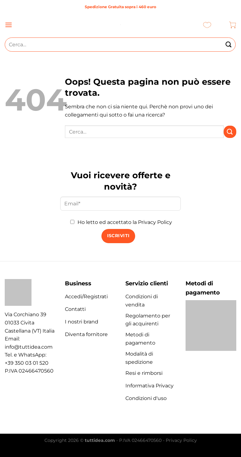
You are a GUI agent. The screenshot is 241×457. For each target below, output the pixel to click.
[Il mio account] (220, 25)
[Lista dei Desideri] (207, 24)
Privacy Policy (155, 222)
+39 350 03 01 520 (27, 363)
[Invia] (228, 44)
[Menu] (8, 24)
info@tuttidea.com (29, 347)
